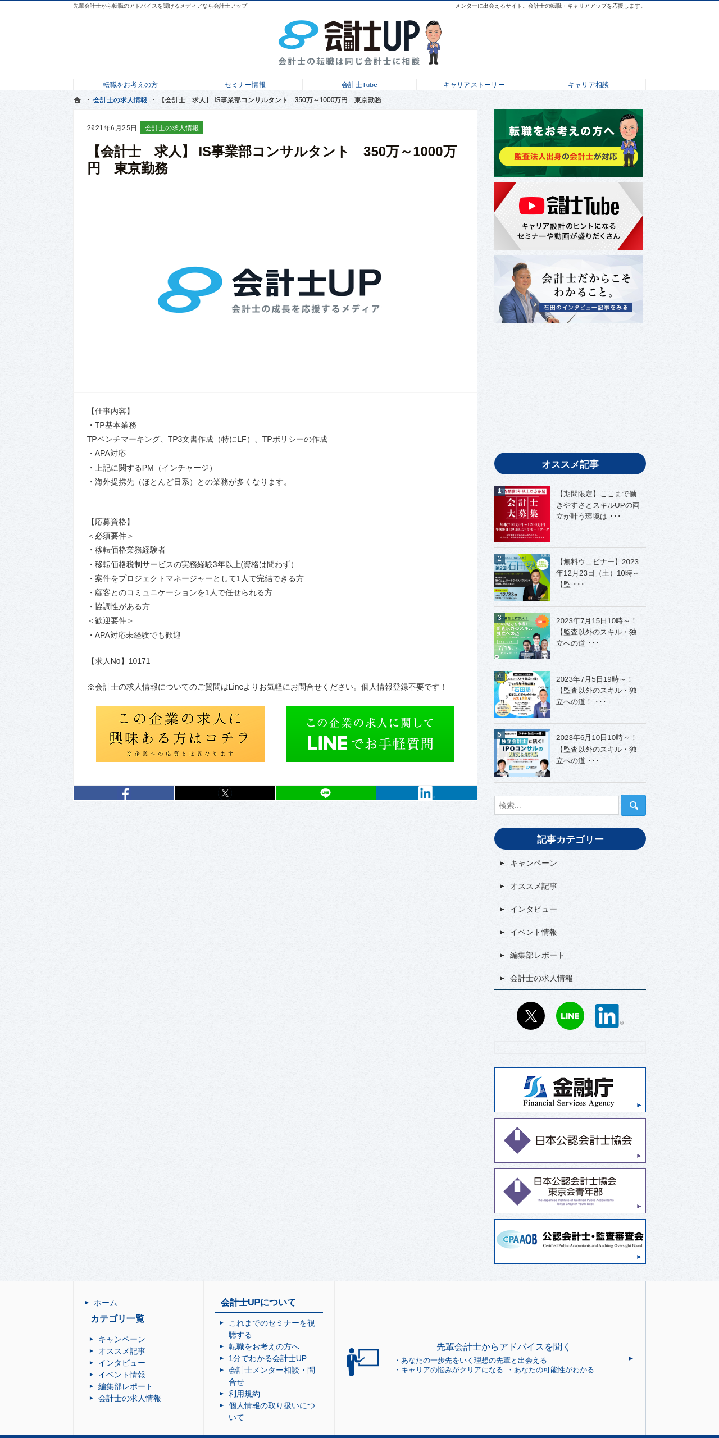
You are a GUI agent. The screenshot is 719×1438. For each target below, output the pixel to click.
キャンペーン (533, 863)
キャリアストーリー (474, 81)
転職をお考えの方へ (288, 1334)
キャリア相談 (588, 81)
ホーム (105, 1302)
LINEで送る (326, 793)
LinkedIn (426, 793)
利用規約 (268, 1370)
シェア (124, 793)
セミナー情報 (245, 81)
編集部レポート (537, 955)
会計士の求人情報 (172, 128)
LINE (570, 1016)
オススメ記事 (533, 886)
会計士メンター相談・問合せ (304, 1358)
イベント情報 (533, 932)
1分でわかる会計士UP (292, 1346)
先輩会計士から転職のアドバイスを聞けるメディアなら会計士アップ (160, 6)
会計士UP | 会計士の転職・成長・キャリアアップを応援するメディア (369, 1429)
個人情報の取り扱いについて (304, 1381)
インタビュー (533, 909)
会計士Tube (359, 81)
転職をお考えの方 (130, 81)
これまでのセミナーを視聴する (308, 1322)
